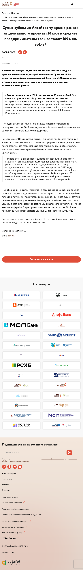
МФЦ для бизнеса (9, 538)
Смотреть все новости (41, 259)
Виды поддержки (9, 473)
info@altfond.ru (8, 552)
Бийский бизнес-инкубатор (12, 532)
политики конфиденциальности (53, 459)
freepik (11, 235)
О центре (6, 490)
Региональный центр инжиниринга (15, 521)
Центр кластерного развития (13, 527)
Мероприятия (7, 479)
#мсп (16, 63)
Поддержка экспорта (11, 497)
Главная (5, 13)
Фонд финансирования (12, 502)
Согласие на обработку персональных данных (21, 514)
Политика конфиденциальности (15, 509)
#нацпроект (7, 63)
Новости (15, 13)
